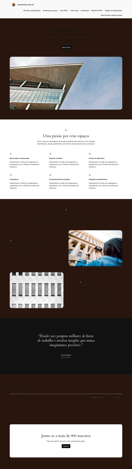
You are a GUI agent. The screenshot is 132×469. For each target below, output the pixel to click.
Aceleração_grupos (50, 10)
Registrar (66, 446)
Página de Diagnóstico (113, 10)
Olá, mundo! (16, 397)
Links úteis (74, 10)
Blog (120, 397)
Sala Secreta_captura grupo (111, 15)
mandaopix (85, 10)
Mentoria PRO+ (97, 10)
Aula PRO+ (64, 10)
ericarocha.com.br (26, 4)
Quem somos (66, 47)
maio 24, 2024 (95, 397)
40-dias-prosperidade (31, 10)
